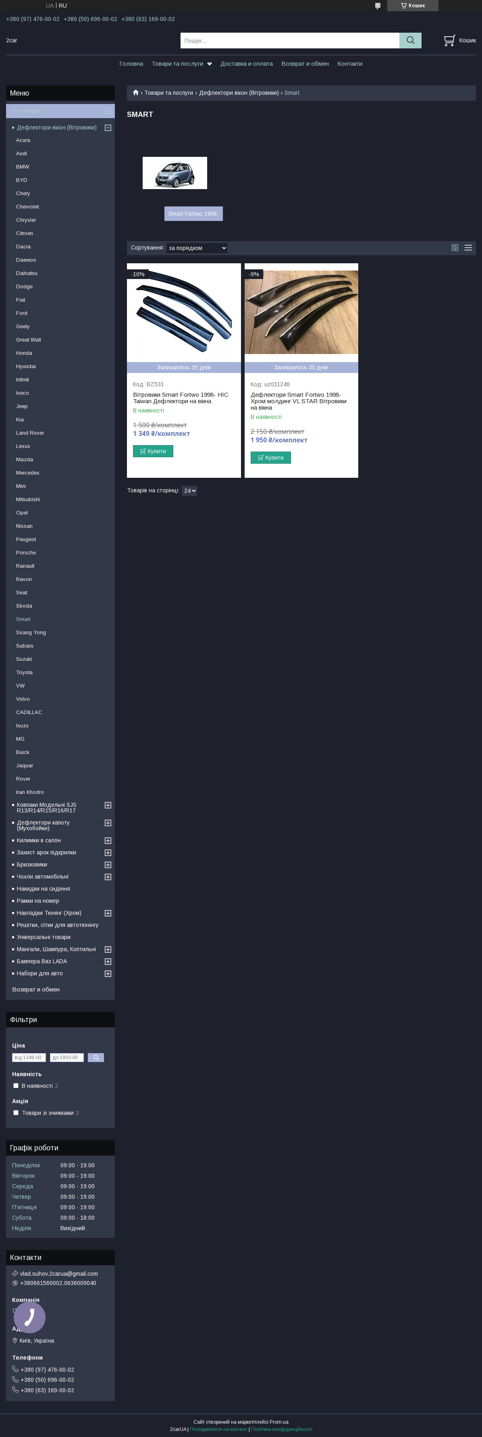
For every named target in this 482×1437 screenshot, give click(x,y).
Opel (22, 513)
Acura (23, 140)
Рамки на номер (38, 901)
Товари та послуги (177, 63)
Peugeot (26, 539)
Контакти (349, 63)
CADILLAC (29, 712)
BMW (22, 167)
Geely (23, 326)
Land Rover (30, 433)
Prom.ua (279, 1422)
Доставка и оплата (246, 63)
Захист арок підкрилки (46, 852)
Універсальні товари (44, 937)
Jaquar (24, 765)
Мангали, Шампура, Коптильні (56, 949)
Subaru (24, 646)
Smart (23, 619)
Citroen (24, 233)
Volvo (23, 699)
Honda (24, 353)
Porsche (26, 553)
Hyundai (26, 366)
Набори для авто (40, 973)
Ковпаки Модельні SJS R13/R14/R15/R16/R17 (47, 808)
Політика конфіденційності (281, 1429)
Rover (23, 779)
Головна (131, 63)
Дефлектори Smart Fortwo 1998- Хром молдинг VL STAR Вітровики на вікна (299, 401)
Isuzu (22, 726)
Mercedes (27, 473)
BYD (21, 180)
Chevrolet (27, 207)
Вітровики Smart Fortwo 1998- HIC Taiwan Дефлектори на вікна (181, 398)
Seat (21, 592)
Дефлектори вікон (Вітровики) (239, 93)
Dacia (23, 247)
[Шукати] (410, 40)
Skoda (24, 606)
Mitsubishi (28, 499)
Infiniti (22, 380)
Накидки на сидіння (43, 888)
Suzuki (24, 659)
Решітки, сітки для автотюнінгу (58, 925)
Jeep (22, 406)
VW (20, 686)
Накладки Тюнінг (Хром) (49, 913)
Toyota (24, 672)
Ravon (24, 579)
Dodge (24, 286)
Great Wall (28, 340)
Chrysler (26, 220)
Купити (157, 451)
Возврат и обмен (305, 63)
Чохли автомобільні (43, 876)
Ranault (25, 566)
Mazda (24, 459)
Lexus (23, 446)
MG (20, 739)
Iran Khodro (30, 792)
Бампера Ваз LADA (42, 961)
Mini (21, 486)
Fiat (20, 300)
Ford (21, 313)
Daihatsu (26, 273)
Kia (20, 420)
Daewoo (26, 260)
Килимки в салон (39, 840)
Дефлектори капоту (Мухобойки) (43, 825)
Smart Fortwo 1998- (193, 213)
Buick (22, 752)
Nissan (24, 526)
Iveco (22, 393)
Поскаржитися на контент (218, 1429)
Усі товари (26, 110)
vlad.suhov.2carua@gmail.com (59, 1273)
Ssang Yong (31, 632)
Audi (21, 153)
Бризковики (32, 864)
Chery (23, 193)
